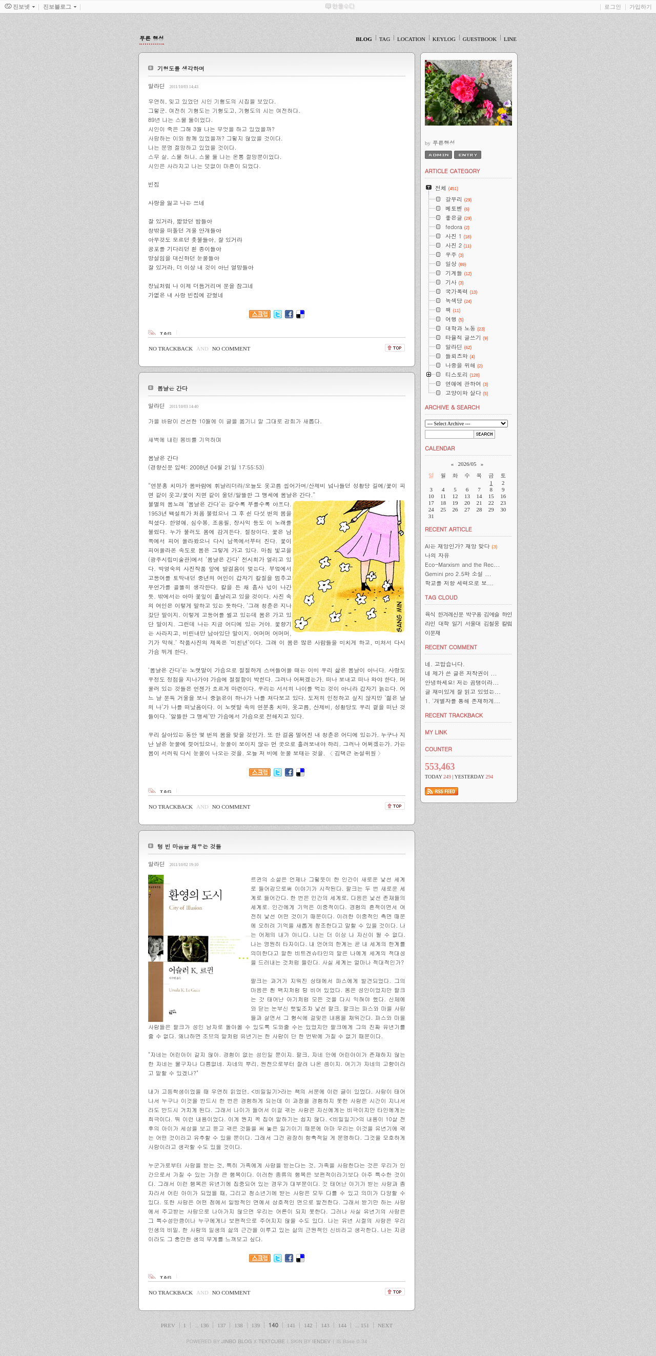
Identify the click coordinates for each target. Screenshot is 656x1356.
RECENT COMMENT (451, 647)
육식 (430, 614)
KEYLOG (444, 39)
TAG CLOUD (441, 597)
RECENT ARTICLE (448, 529)
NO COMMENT (231, 348)
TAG (385, 39)
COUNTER (438, 749)
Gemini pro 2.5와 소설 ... (458, 574)
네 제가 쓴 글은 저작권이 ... (461, 673)
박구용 (473, 614)
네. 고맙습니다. (445, 664)
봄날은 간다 (172, 388)
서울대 (473, 623)
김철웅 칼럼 (498, 623)
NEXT (385, 1325)
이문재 (432, 632)
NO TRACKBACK (171, 348)
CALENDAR (440, 448)
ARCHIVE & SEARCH (452, 407)
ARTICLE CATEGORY (452, 171)
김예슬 (491, 614)
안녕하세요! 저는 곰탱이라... (462, 682)
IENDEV (321, 1341)
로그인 (612, 7)
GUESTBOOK (480, 39)
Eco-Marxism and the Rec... (462, 564)
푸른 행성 (151, 38)
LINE (510, 39)
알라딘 (156, 86)
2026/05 (467, 464)
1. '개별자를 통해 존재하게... (462, 701)
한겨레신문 (450, 614)
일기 (457, 623)
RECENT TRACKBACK (454, 715)
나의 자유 (437, 555)
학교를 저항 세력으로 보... (459, 583)
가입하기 (640, 7)
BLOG (364, 39)
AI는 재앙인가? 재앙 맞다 (457, 546)
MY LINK (436, 732)
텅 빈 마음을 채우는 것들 (189, 846)
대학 (443, 623)
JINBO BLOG (236, 1341)
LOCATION (411, 39)
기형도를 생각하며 (180, 68)
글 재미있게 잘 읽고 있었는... (463, 691)
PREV (168, 1325)
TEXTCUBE (271, 1341)
